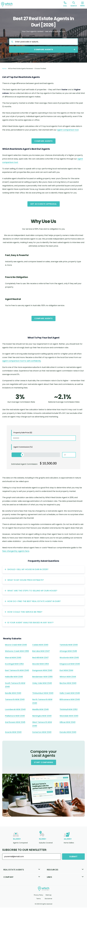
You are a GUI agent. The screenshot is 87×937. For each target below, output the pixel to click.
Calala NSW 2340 (40, 644)
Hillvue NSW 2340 (67, 722)
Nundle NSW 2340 (13, 693)
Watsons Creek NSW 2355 (17, 651)
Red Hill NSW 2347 (40, 657)
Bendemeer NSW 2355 (42, 676)
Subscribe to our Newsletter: (24, 850)
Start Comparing (43, 762)
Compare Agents (43, 141)
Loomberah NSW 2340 (15, 709)
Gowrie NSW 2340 (13, 732)
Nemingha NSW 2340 (42, 716)
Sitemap (48, 895)
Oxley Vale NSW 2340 (42, 683)
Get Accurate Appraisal (43, 204)
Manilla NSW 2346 (40, 709)
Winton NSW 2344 (68, 676)
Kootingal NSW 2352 (14, 664)
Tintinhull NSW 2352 (68, 709)
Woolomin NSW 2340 (69, 657)
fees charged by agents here (15, 551)
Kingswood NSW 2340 (70, 664)
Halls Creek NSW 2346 (70, 693)
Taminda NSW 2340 (69, 644)
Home (4, 68)
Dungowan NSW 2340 (42, 670)
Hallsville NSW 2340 (14, 676)
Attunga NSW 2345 (68, 651)
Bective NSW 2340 (68, 683)
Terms (38, 899)
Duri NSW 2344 (66, 670)
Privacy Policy (38, 895)
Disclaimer (48, 899)
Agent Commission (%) (23, 447)
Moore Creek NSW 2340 (16, 644)
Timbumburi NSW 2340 (42, 693)
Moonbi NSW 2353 (40, 664)
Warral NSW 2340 (13, 657)
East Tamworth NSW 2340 (17, 670)
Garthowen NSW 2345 (15, 722)
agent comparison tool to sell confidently (21, 361)
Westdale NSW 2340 (69, 716)
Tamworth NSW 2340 (15, 699)
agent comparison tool (68, 130)
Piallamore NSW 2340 (15, 716)
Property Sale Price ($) (22, 432)
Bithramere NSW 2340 (70, 699)
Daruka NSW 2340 (68, 732)
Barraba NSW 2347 (41, 651)
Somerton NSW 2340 (41, 732)
